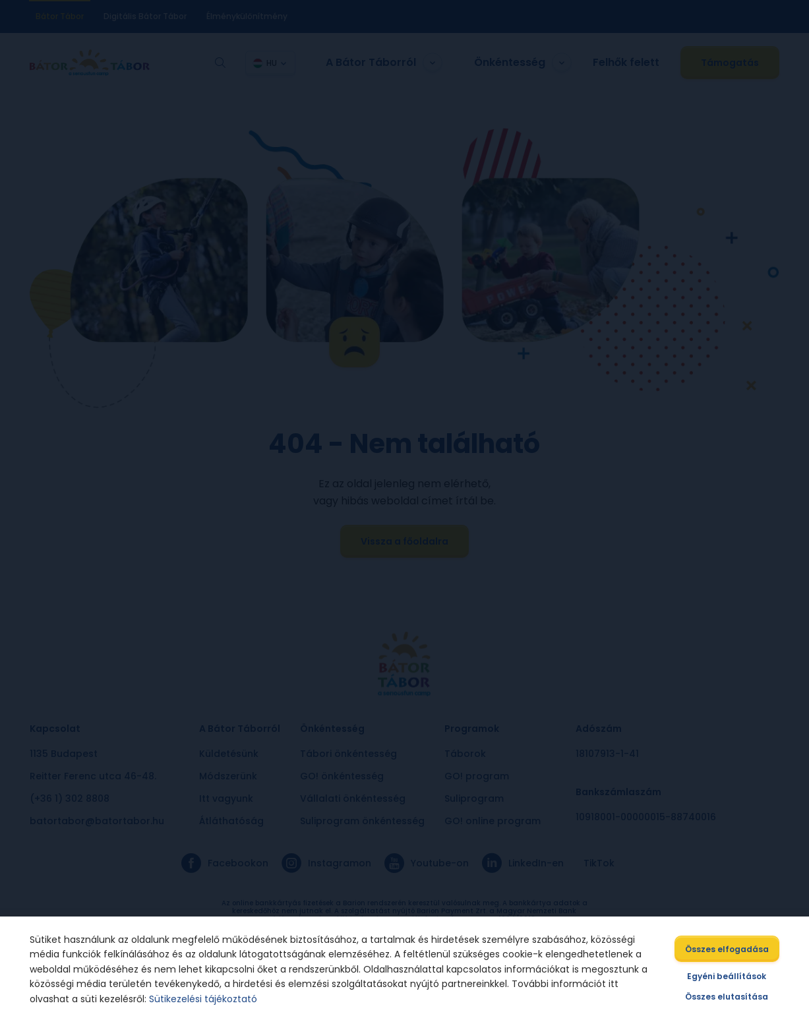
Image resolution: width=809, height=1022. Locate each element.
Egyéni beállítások (727, 976)
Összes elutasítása (727, 996)
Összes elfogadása (728, 949)
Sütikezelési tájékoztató (202, 999)
